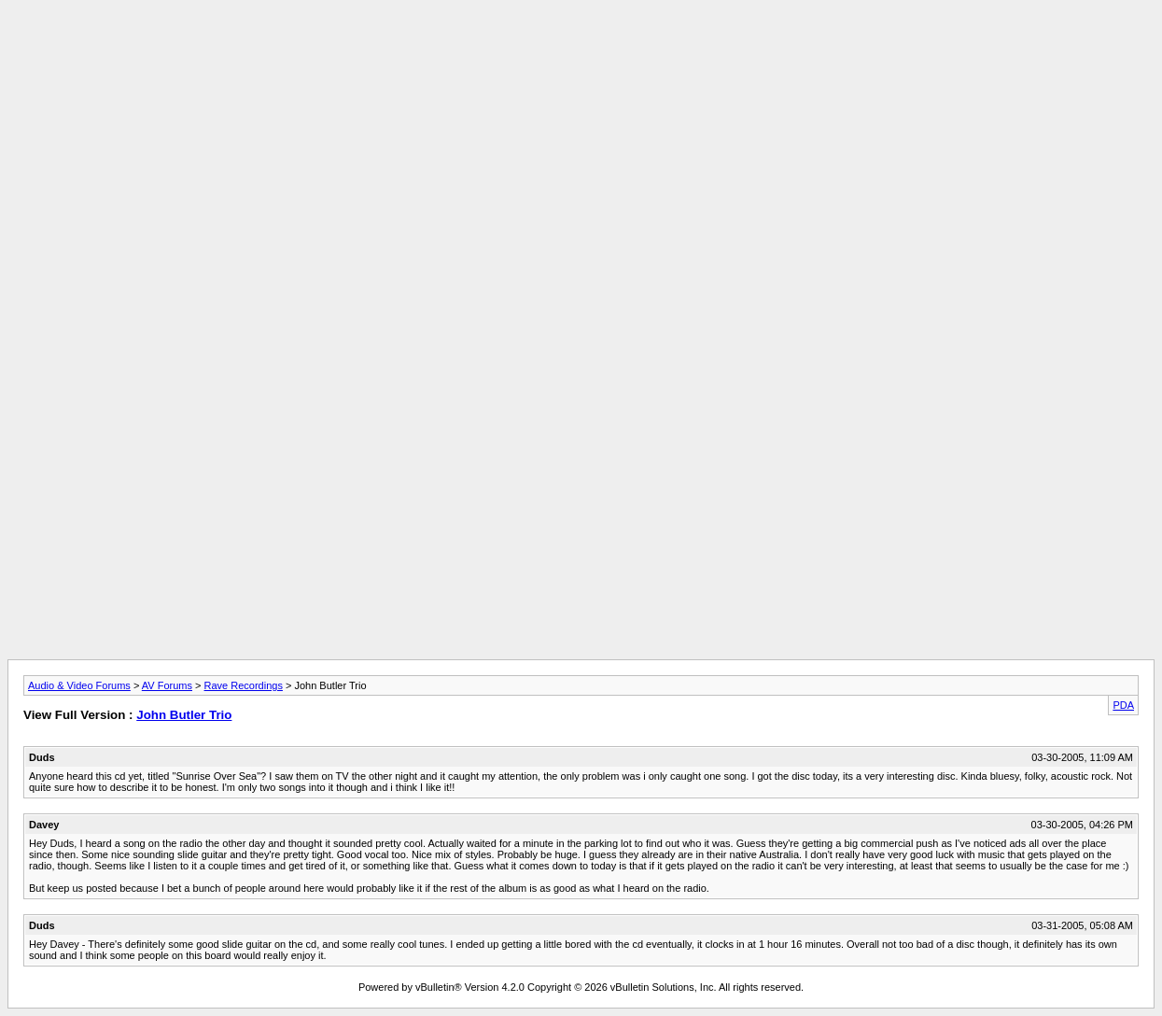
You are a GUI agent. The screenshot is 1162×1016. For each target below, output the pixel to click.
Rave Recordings (243, 685)
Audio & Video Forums (79, 685)
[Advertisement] (581, 49)
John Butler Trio (183, 715)
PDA (1123, 705)
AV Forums (167, 685)
